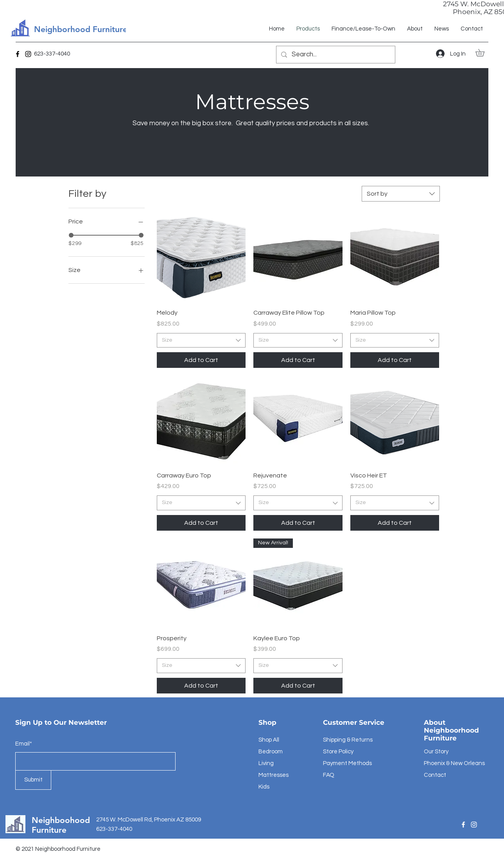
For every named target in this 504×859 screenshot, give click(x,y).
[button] (483, 52)
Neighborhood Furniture (80, 29)
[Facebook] (18, 54)
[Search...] (335, 54)
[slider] (71, 235)
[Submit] (33, 780)
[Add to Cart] (201, 360)
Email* (23, 744)
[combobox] (401, 194)
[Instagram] (28, 54)
